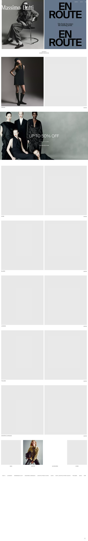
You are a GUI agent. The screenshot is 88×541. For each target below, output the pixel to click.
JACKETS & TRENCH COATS (43, 475)
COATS (52, 475)
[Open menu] (2, 2)
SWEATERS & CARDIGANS (30, 475)
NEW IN (3, 475)
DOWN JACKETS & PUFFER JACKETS (63, 475)
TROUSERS (74, 475)
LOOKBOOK (9, 475)
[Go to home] (17, 7)
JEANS (80, 475)
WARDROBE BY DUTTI (18, 475)
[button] (44, 136)
